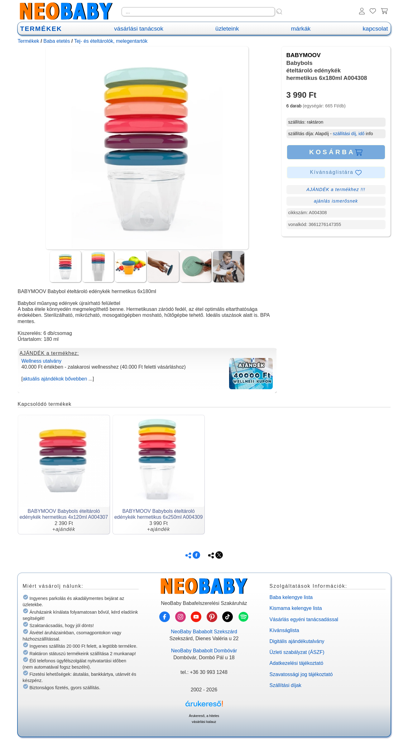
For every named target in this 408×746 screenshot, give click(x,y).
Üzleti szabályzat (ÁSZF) (297, 652)
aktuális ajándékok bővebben (55, 378)
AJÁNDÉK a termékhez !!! (335, 189)
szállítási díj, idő (349, 133)
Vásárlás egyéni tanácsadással (304, 619)
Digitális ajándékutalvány (297, 641)
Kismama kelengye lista (296, 608)
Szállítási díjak (285, 685)
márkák (301, 28)
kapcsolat (375, 28)
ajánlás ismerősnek (336, 201)
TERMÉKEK (41, 28)
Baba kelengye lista (291, 597)
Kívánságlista (284, 630)
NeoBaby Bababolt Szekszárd (204, 631)
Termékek (28, 41)
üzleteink (227, 28)
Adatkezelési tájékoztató (297, 663)
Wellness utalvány (42, 361)
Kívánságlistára (336, 172)
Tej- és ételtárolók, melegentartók (111, 41)
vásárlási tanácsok (138, 28)
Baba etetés (56, 41)
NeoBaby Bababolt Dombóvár (204, 650)
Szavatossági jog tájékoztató (301, 674)
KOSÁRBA (335, 152)
